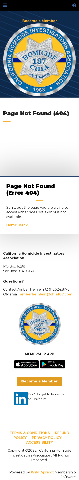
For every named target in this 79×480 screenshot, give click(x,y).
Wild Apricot (42, 472)
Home (11, 225)
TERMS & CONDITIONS (30, 433)
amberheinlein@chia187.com (46, 294)
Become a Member (39, 21)
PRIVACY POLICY (47, 438)
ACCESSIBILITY (39, 442)
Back (23, 225)
